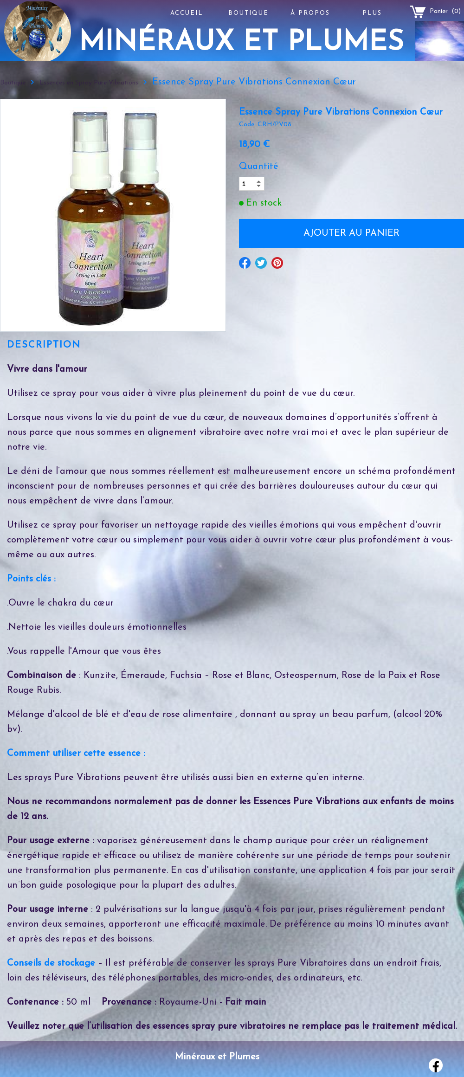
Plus (372, 13)
